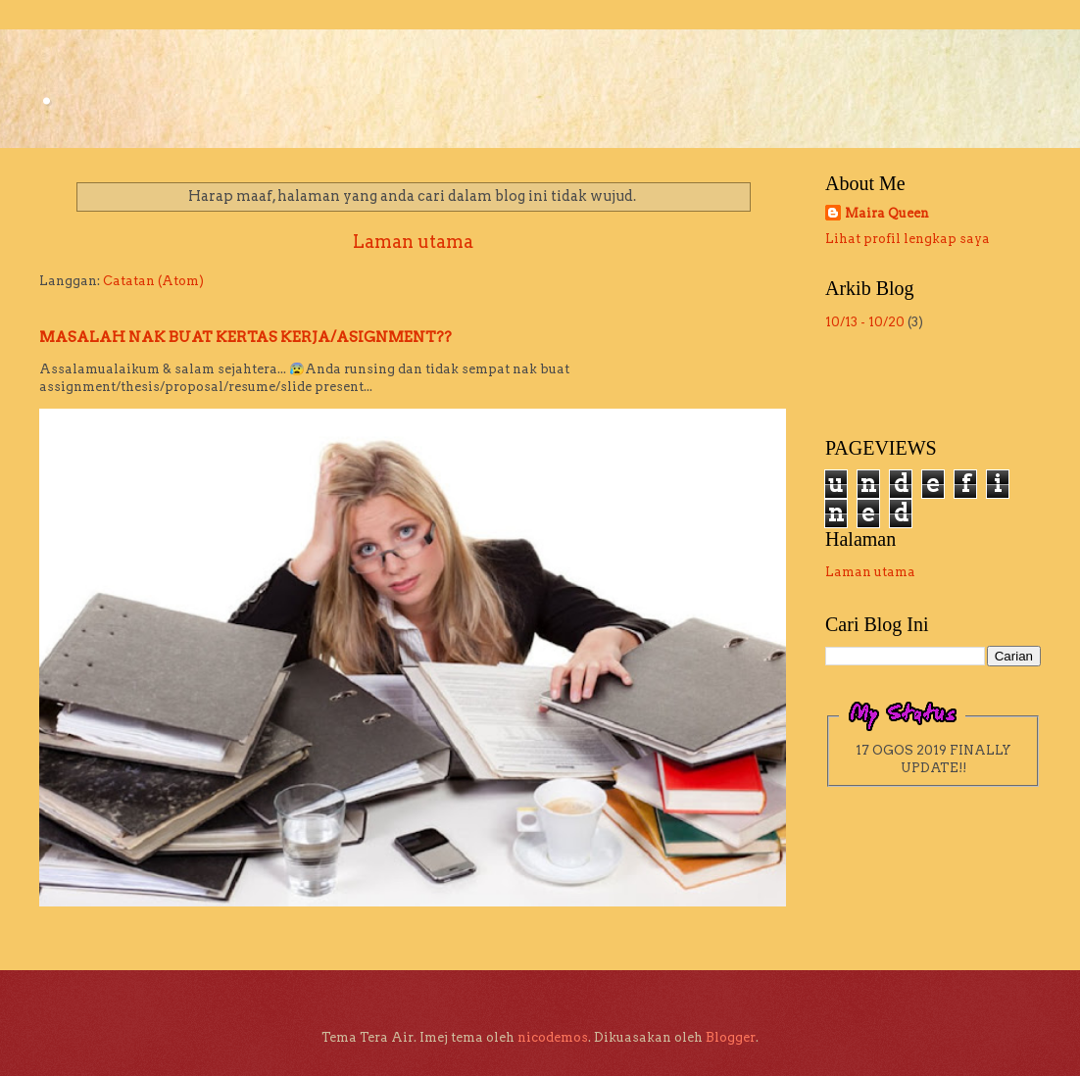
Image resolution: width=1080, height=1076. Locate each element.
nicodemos (552, 1037)
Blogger (731, 1037)
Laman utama (413, 241)
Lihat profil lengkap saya (907, 238)
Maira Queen (887, 213)
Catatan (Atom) (153, 280)
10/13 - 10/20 (865, 322)
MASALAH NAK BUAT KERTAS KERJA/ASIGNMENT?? (245, 337)
